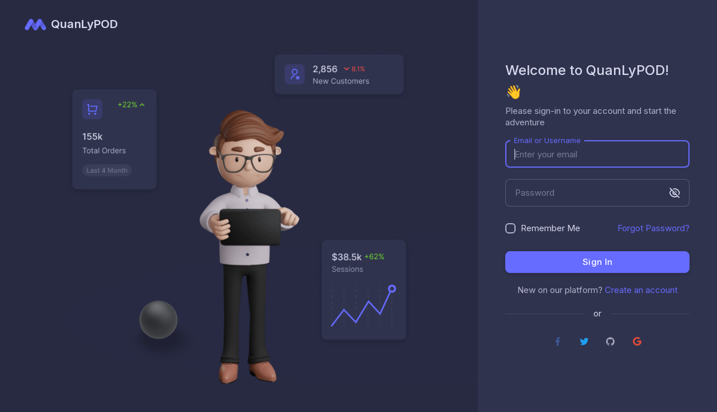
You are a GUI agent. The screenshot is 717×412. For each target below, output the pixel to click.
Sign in (598, 261)
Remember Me (550, 228)
